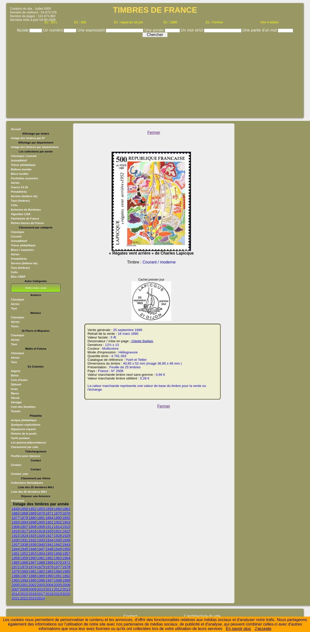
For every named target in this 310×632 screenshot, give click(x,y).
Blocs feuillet (19, 173)
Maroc (15, 393)
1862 (66, 509)
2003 (41, 585)
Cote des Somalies (23, 406)
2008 (24, 589)
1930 (16, 540)
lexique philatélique (24, 420)
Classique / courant (23, 155)
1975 (41, 567)
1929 (66, 536)
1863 (16, 513)
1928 (58, 536)
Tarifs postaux (20, 438)
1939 (32, 545)
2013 (66, 589)
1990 (49, 576)
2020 (66, 594)
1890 (58, 518)
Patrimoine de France (25, 218)
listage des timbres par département (35, 147)
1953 (32, 554)
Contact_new (19, 473)
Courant (16, 236)
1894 (24, 522)
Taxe (14, 308)
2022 (24, 598)
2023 (32, 598)
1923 (16, 536)
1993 (16, 580)
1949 (58, 549)
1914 (58, 527)
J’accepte (263, 629)
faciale (23, 30)
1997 (49, 580)
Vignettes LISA (21, 214)
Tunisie (15, 411)
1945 (24, 549)
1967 (32, 562)
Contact (16, 464)
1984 (58, 571)
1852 (32, 509)
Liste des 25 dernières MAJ (29, 491)
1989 (41, 576)
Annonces (17, 500)
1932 (32, 540)
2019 (58, 594)
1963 (58, 558)
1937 (16, 545)
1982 (41, 571)
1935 (58, 540)
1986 (16, 576)
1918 (32, 531)
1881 (41, 518)
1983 (49, 571)
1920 (49, 531)
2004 (49, 585)
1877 (16, 518)
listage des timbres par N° (28, 138)
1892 (66, 518)
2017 (41, 594)
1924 (24, 536)
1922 (66, 531)
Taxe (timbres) (20, 200)
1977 (58, 567)
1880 (32, 518)
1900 (41, 522)
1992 (66, 576)
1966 (24, 562)
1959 (24, 558)
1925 (32, 536)
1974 (32, 567)
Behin (15, 375)
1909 (41, 527)
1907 (24, 527)
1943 (66, 545)
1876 (66, 513)
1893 (16, 522)
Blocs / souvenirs (22, 249)
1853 (41, 509)
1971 (66, 562)
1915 (66, 527)
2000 (16, 585)
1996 (41, 580)
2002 (32, 585)
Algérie (15, 371)
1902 (58, 522)
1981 (32, 571)
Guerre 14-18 (19, 187)
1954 (41, 554)
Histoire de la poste (23, 433)
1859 (49, 509)
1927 (49, 536)
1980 (24, 571)
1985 (66, 571)
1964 (66, 558)
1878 (24, 518)
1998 (58, 580)
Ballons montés (21, 169)
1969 (49, 562)
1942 (58, 545)
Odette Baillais (141, 341)
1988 (32, 576)
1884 (49, 518)
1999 (66, 580)
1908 (32, 527)
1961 (41, 558)
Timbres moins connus (35, 288)
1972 (16, 567)
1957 (66, 554)
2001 (24, 585)
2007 (16, 589)
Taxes (15, 326)
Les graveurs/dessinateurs (28, 442)
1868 (24, 513)
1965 (16, 562)
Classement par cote (24, 447)
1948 (49, 549)
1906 (16, 527)
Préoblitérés (19, 191)
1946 (32, 549)
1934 (49, 540)
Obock (15, 397)
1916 (16, 531)
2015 (24, 594)
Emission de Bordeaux (26, 209)
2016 (32, 594)
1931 (24, 540)
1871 (49, 513)
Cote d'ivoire (19, 379)
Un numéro (53, 30)
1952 (24, 554)
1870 (41, 513)
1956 (58, 554)
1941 (49, 545)
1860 (58, 509)
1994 (24, 580)
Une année (154, 30)
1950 (66, 549)
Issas (14, 388)
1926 (41, 536)
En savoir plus (238, 629)
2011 (49, 589)
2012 (58, 589)
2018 (49, 594)
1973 (24, 567)
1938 (24, 545)
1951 (16, 554)
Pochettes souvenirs (24, 178)
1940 (41, 545)
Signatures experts (23, 429)
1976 (49, 567)
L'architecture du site (202, 616)
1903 (66, 522)
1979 (16, 571)
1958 (16, 558)
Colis (14, 205)
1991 (58, 576)
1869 (32, 513)
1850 (24, 509)
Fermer (153, 132)
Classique (17, 231)
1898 (32, 522)
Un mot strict (192, 30)
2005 (58, 585)
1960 (32, 558)
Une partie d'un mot (260, 30)
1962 (49, 558)
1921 (58, 531)
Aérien (15, 182)
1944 (16, 549)
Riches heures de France (27, 223)
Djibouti (16, 384)
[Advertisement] (155, 76)
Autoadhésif (19, 160)
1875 (58, 513)
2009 (32, 589)
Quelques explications (25, 424)
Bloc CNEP (18, 276)
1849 (16, 509)
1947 (41, 549)
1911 (49, 527)
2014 (16, 594)
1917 (24, 531)
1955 (49, 554)
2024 (41, 598)
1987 (24, 576)
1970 (58, 562)
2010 (41, 589)
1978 (66, 567)
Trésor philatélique (23, 164)
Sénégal (16, 402)
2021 (16, 598)
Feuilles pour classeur (25, 455)
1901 (49, 522)
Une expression (91, 30)
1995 (32, 580)
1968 (41, 562)
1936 (66, 540)
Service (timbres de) (24, 196)
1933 (41, 540)
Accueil (16, 129)
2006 (66, 585)
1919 (41, 531)
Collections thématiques (27, 482)
